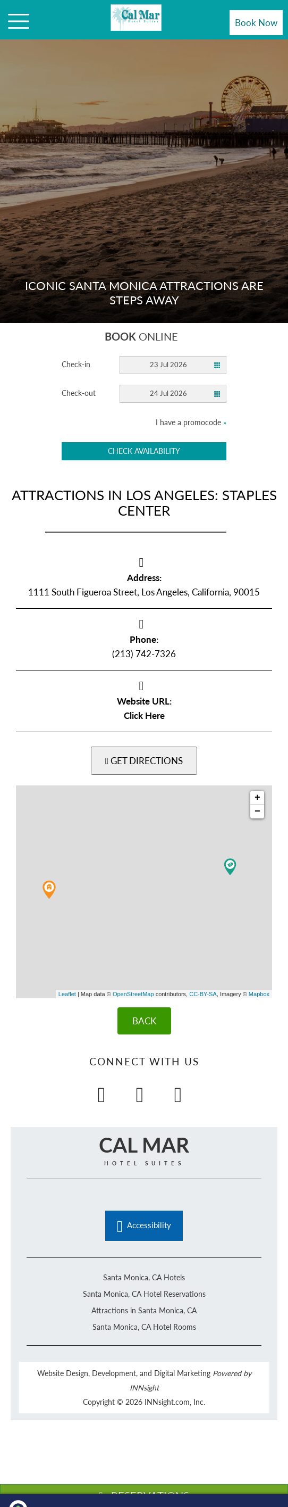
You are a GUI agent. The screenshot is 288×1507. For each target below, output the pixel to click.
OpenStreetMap (133, 994)
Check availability (144, 451)
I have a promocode (191, 422)
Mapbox (259, 994)
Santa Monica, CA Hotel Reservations (144, 1293)
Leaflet (67, 994)
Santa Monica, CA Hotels (144, 1277)
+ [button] (257, 797)
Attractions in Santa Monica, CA (144, 1310)
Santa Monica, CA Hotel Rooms (144, 1326)
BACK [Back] (144, 1020)
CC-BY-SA (203, 994)
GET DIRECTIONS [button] (144, 760)
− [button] (257, 811)
